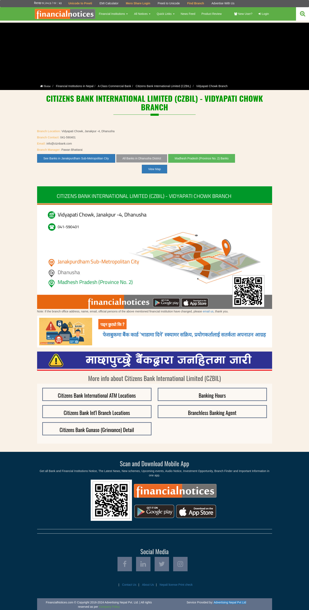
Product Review (211, 13)
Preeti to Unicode (169, 3)
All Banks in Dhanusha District (141, 158)
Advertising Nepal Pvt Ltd (230, 602)
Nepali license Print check (176, 584)
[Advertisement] (154, 51)
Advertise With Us (222, 3)
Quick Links (165, 13)
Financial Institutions (113, 13)
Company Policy (109, 606)
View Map (154, 169)
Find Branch (195, 3)
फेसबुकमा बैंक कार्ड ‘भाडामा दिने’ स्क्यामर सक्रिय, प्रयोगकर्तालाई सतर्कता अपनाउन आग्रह (184, 334)
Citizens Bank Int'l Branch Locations (97, 412)
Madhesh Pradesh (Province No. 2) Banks (201, 158)
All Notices (142, 13)
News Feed (188, 13)
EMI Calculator (109, 3)
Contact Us (129, 584)
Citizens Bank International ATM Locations (97, 395)
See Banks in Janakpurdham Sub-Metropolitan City (76, 158)
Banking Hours (212, 395)
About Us (148, 584)
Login (263, 13)
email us (208, 311)
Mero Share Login (138, 3)
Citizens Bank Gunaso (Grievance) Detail (97, 430)
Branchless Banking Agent (212, 412)
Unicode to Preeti (80, 3)
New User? (243, 13)
